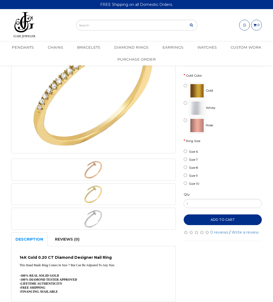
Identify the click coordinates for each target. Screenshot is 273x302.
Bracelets (88, 47)
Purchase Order (136, 59)
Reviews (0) (67, 239)
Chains (55, 47)
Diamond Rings (131, 47)
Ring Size (193, 141)
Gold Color (194, 75)
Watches (207, 47)
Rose (198, 125)
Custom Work (246, 47)
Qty (187, 194)
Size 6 (191, 152)
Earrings (172, 47)
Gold (198, 91)
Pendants (23, 47)
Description (29, 239)
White (199, 108)
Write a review (245, 232)
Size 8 (191, 168)
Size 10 (191, 184)
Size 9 (191, 176)
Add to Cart (223, 220)
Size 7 (191, 160)
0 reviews (219, 232)
